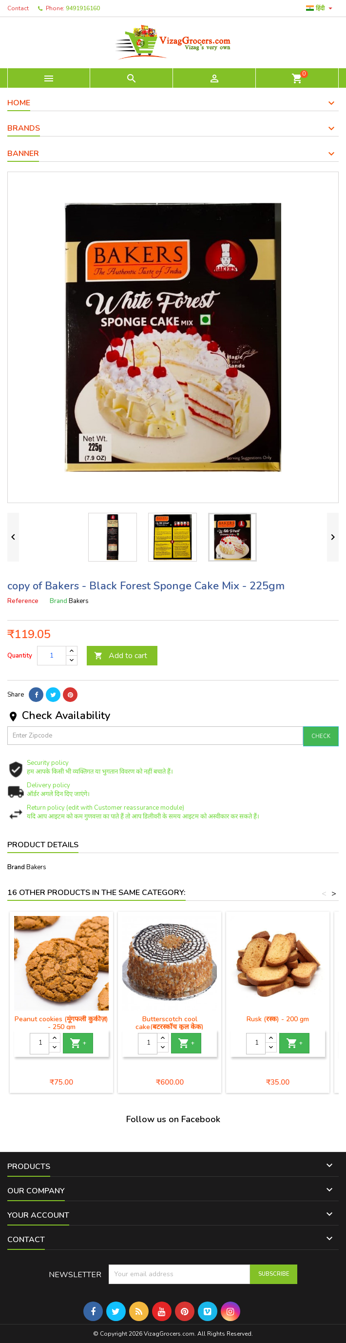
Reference (22, 601)
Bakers (36, 867)
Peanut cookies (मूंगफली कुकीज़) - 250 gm (61, 1023)
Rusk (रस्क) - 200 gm (278, 1019)
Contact (18, 8)
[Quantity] (51, 655)
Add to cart (120, 655)
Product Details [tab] (42, 844)
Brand (58, 601)
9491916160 (83, 8)
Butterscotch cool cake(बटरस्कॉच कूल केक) (169, 1023)
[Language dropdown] (320, 8)
